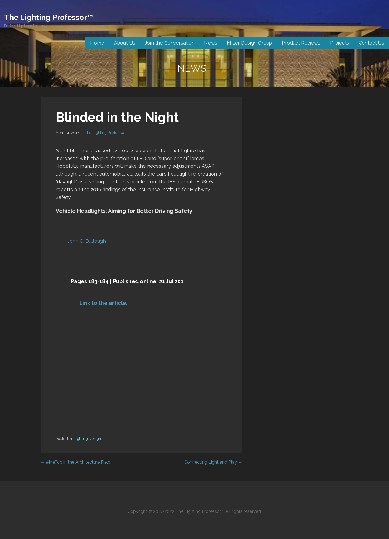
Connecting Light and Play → (213, 462)
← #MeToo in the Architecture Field (75, 462)
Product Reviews (301, 43)
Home (97, 43)
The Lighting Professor (105, 132)
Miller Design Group (249, 43)
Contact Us (371, 43)
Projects (339, 43)
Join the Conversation (169, 43)
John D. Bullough (87, 241)
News (210, 43)
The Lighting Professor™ (48, 17)
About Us (124, 43)
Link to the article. (103, 303)
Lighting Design (87, 438)
